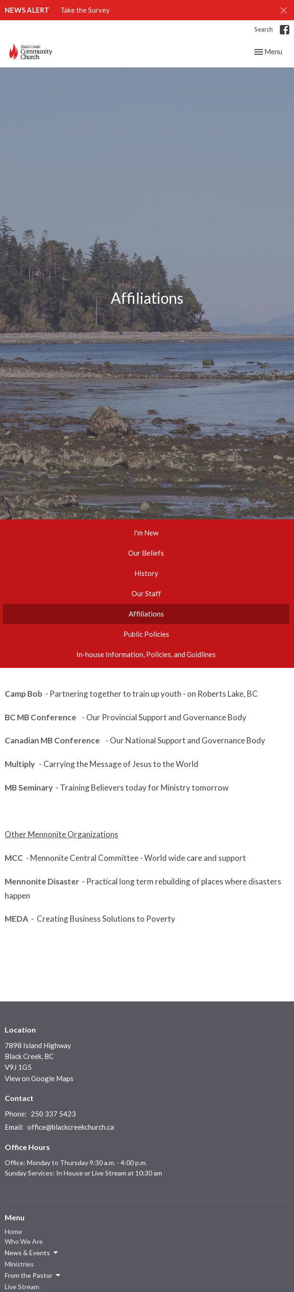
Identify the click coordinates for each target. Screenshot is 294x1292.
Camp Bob (23, 694)
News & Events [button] (32, 1253)
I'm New (146, 532)
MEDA (16, 919)
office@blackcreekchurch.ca (70, 1127)
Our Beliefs (146, 553)
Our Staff (146, 593)
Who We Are (24, 1241)
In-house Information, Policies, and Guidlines (146, 654)
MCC (14, 858)
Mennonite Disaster (42, 881)
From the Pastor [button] (33, 1275)
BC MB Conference (42, 717)
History (146, 573)
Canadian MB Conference (53, 740)
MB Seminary (29, 787)
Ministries (19, 1264)
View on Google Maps (39, 1078)
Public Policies (146, 634)
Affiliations (146, 613)
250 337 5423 (53, 1113)
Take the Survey (85, 10)
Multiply (20, 764)
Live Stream (22, 1287)
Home (13, 1231)
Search (263, 29)
